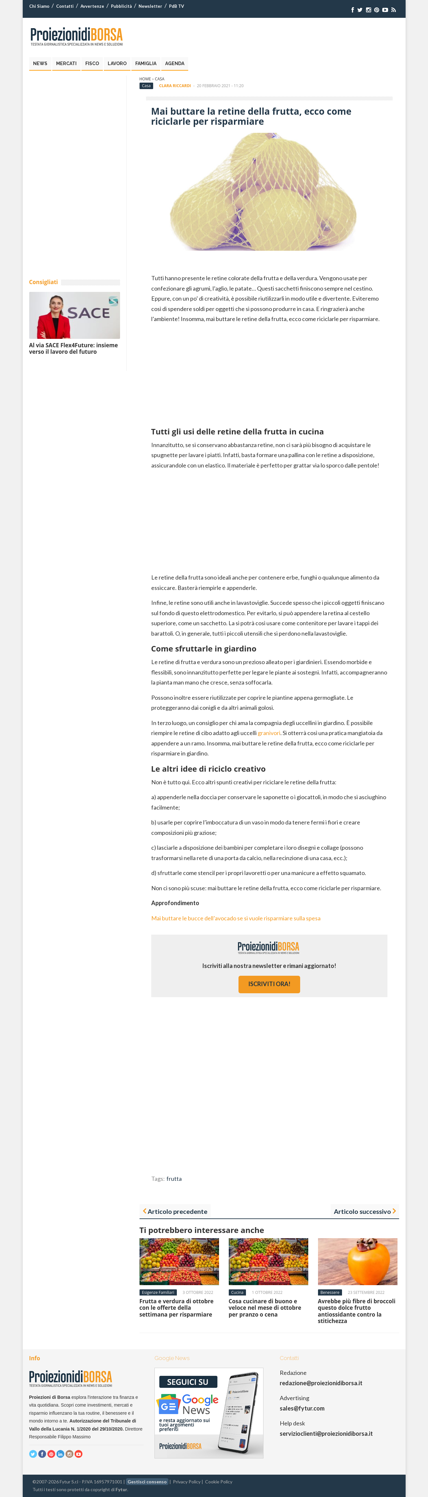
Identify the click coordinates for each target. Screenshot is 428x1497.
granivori (269, 732)
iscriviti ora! (269, 983)
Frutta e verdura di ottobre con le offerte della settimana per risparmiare (177, 1307)
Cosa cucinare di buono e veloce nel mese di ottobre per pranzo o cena (265, 1307)
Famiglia (145, 63)
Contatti (65, 6)
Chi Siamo (39, 6)
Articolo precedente (177, 1211)
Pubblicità (121, 6)
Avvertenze (92, 6)
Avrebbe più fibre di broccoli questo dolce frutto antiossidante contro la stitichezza (357, 1311)
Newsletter (150, 6)
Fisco (92, 63)
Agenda (174, 63)
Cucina (237, 1292)
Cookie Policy (218, 1481)
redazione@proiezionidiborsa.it (321, 1383)
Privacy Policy (187, 1481)
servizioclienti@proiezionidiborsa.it (326, 1433)
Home (145, 79)
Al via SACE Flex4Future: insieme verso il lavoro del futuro (73, 348)
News (40, 63)
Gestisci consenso (147, 1481)
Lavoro (117, 63)
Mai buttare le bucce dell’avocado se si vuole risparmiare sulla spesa (236, 918)
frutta (174, 1178)
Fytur (121, 1489)
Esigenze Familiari (158, 1292)
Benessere (330, 1292)
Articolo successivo (362, 1211)
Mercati (66, 63)
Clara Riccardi (175, 85)
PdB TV (176, 6)
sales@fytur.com (302, 1408)
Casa (159, 79)
